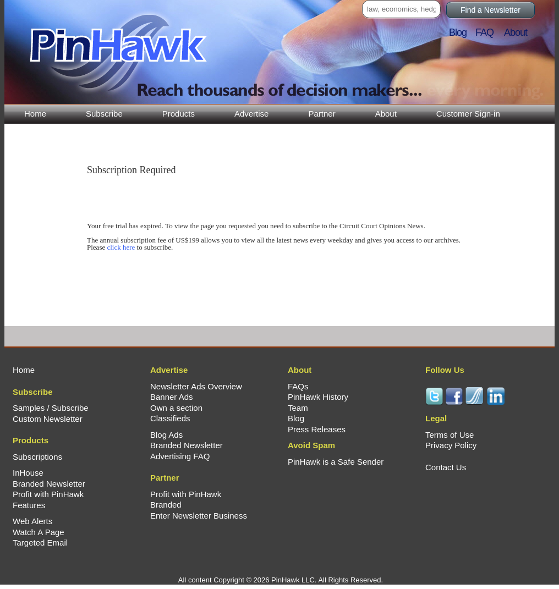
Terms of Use (449, 434)
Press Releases (317, 429)
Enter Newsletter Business (198, 515)
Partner (321, 113)
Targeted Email (40, 542)
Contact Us (445, 467)
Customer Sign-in (468, 113)
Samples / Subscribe (51, 407)
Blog (461, 32)
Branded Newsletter (49, 483)
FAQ (488, 32)
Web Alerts (32, 521)
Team (298, 407)
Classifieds (170, 418)
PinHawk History (318, 396)
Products (178, 113)
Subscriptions (37, 456)
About (386, 113)
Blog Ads (166, 434)
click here (121, 247)
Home (35, 113)
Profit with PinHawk (48, 494)
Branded (166, 504)
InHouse (28, 472)
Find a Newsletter (490, 9)
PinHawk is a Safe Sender (335, 461)
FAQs (298, 386)
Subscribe (104, 113)
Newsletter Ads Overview (196, 386)
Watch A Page (38, 532)
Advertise (251, 113)
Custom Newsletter (48, 418)
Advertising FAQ (180, 456)
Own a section (176, 407)
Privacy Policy (450, 445)
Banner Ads (171, 396)
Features (29, 505)
